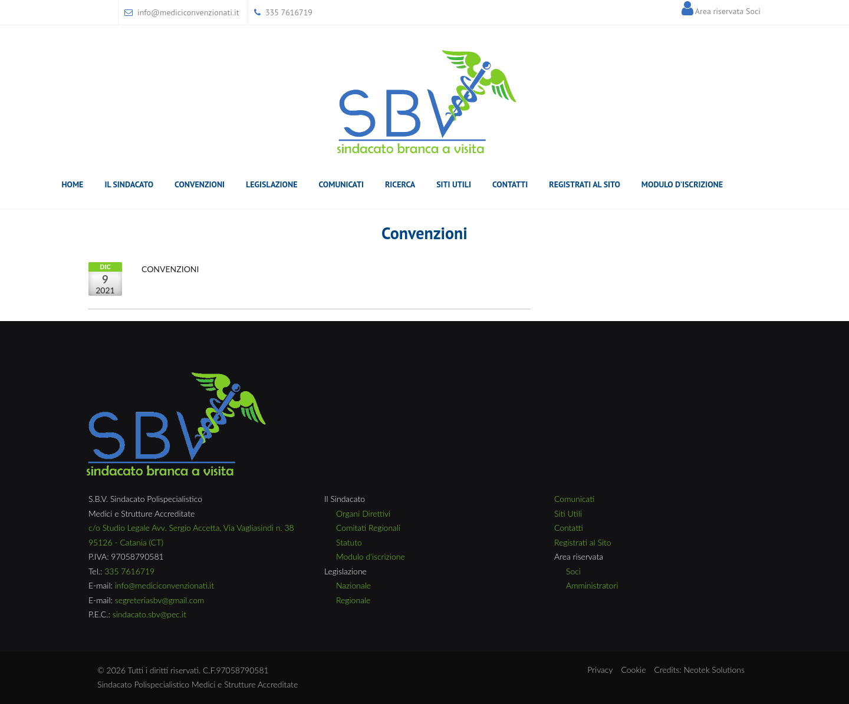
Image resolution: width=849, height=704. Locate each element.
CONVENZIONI (170, 269)
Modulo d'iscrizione (370, 556)
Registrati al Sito (584, 184)
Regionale (353, 600)
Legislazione (271, 186)
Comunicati (340, 186)
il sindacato (128, 186)
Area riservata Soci (728, 11)
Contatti (510, 184)
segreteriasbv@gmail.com (160, 600)
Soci (573, 571)
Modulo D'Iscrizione (682, 184)
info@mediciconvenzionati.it (188, 12)
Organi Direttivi (363, 513)
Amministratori (592, 585)
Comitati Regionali (368, 528)
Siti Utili (453, 184)
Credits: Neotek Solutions (699, 670)
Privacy (600, 670)
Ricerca (400, 186)
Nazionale (353, 585)
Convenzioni (200, 184)
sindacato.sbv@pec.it (149, 614)
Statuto (349, 542)
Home (72, 184)
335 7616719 (288, 12)
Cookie (633, 670)
